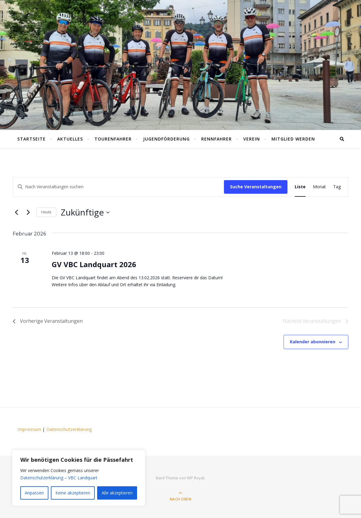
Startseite (31, 139)
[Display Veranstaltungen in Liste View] (300, 186)
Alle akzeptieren (117, 493)
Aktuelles (70, 139)
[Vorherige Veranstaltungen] (16, 212)
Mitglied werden (293, 139)
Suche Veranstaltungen (255, 186)
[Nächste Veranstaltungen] (28, 212)
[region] (78, 478)
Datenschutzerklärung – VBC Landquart (58, 478)
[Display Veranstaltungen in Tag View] (337, 186)
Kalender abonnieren (312, 342)
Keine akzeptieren (72, 493)
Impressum (29, 429)
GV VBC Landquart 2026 (94, 264)
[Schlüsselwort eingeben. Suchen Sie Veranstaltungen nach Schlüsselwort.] (118, 186)
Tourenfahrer (113, 139)
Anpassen (34, 493)
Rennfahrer (216, 139)
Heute (46, 212)
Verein (251, 139)
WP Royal (195, 478)
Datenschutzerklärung (69, 429)
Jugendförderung (166, 139)
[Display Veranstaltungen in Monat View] (319, 186)
